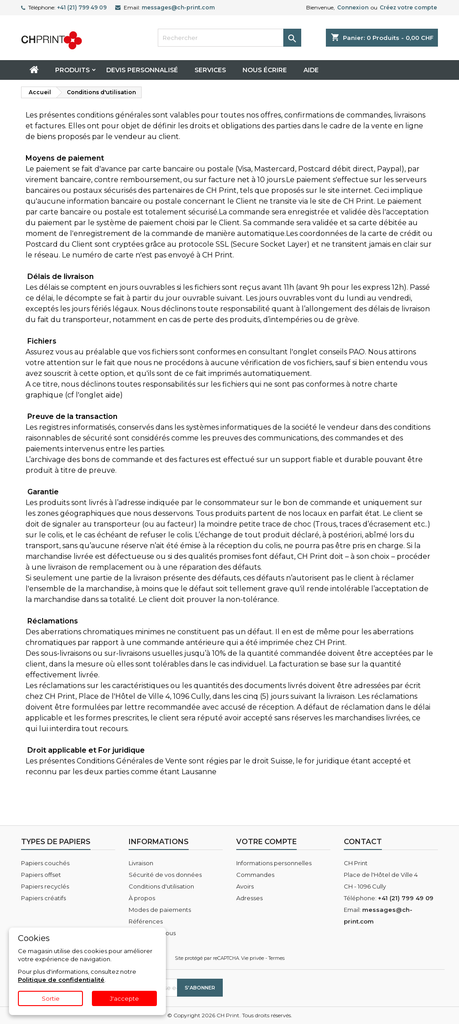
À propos (142, 898)
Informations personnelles (274, 863)
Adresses (249, 898)
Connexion (352, 7)
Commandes (255, 874)
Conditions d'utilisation (161, 886)
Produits (72, 70)
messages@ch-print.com (178, 7)
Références (146, 921)
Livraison (141, 863)
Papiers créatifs (43, 898)
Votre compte (266, 841)
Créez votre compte (408, 7)
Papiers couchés (45, 863)
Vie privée (252, 958)
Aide (311, 70)
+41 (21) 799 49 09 (82, 7)
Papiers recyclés (45, 886)
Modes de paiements (160, 909)
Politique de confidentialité (61, 979)
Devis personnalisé (142, 70)
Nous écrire (264, 70)
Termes (276, 958)
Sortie (51, 998)
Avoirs (245, 886)
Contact (363, 841)
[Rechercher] (229, 38)
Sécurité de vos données (165, 874)
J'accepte (124, 998)
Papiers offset (41, 874)
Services (210, 70)
